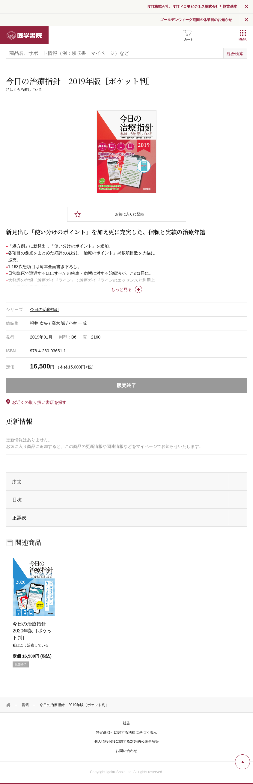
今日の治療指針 (44, 309)
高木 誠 (58, 323)
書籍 (25, 705)
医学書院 (24, 35)
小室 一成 (78, 323)
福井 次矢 (39, 323)
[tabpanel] (126, 152)
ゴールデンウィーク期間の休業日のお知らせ (204, 20)
